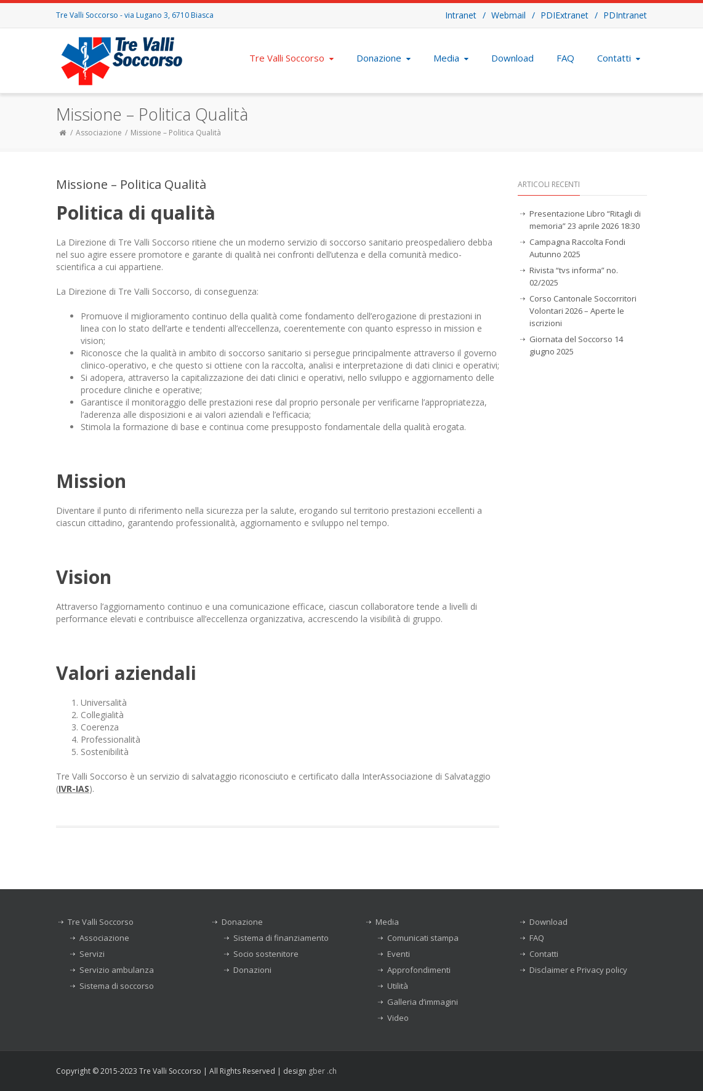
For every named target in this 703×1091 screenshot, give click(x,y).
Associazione (99, 132)
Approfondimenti (419, 969)
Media (452, 58)
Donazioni (252, 969)
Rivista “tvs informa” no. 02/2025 (573, 276)
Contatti (620, 58)
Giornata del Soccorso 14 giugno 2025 (576, 345)
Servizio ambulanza (116, 969)
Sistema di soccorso (116, 985)
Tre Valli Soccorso (292, 58)
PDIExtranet (564, 15)
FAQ (565, 58)
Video (398, 1017)
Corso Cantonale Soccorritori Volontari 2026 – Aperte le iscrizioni (583, 311)
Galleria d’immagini (422, 1001)
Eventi (398, 953)
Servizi (92, 953)
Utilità (397, 985)
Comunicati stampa (423, 937)
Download (512, 58)
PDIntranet (625, 15)
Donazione (384, 58)
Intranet (460, 15)
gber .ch (322, 1071)
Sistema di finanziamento (281, 937)
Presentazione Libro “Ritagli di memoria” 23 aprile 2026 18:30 (585, 219)
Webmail (508, 15)
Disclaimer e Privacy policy (578, 969)
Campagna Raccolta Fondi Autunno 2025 (577, 248)
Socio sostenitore (266, 953)
